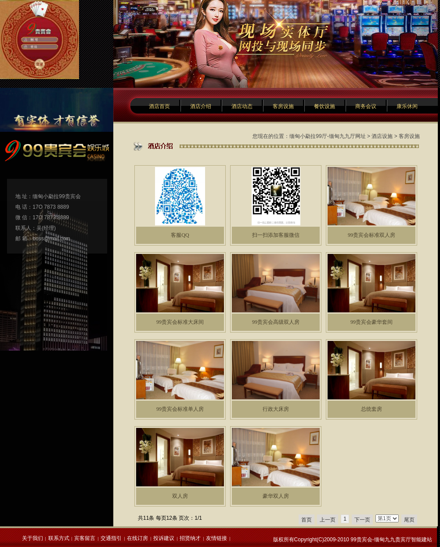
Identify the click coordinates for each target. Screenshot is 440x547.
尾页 (409, 520)
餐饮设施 (324, 106)
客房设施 (283, 106)
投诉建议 (163, 538)
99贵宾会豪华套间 (371, 322)
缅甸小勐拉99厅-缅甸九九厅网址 (327, 136)
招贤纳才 (190, 538)
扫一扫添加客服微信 (275, 235)
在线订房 (137, 538)
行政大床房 (276, 409)
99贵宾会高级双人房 (275, 322)
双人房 (180, 496)
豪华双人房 (276, 496)
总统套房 (371, 409)
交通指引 (111, 538)
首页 (306, 520)
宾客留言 (84, 538)
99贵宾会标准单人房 (180, 409)
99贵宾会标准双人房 (371, 235)
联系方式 (58, 538)
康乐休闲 (407, 106)
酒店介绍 (200, 106)
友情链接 (216, 538)
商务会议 (365, 106)
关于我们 (32, 538)
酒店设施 (382, 136)
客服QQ (180, 235)
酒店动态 (241, 106)
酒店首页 (159, 106)
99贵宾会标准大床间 (180, 322)
